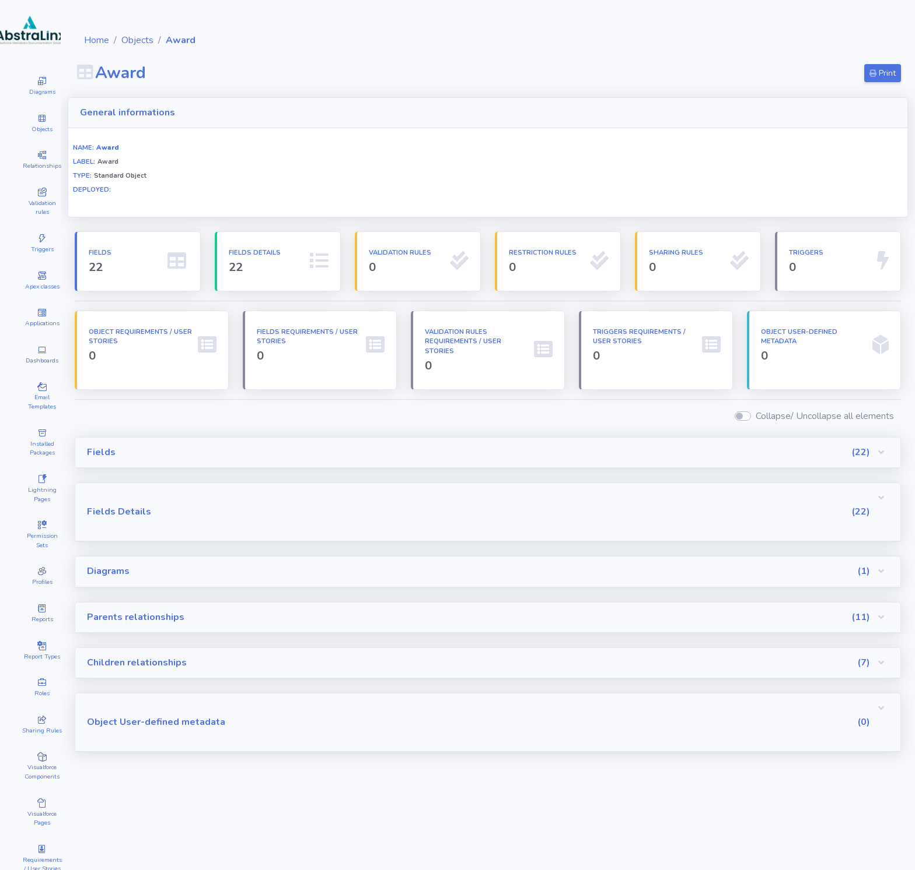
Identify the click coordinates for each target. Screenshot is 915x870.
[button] (522, 463)
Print (882, 73)
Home (166, 40)
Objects (207, 40)
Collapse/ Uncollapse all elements (825, 426)
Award (251, 40)
